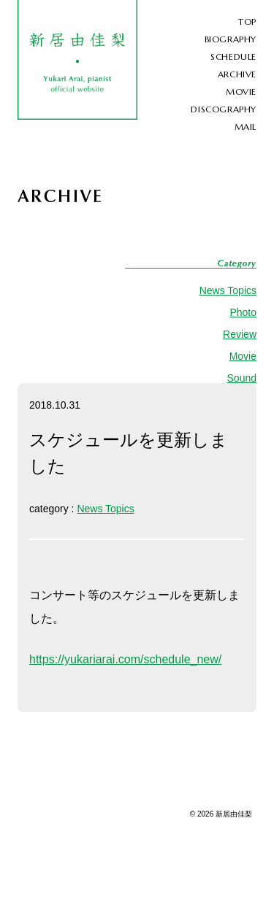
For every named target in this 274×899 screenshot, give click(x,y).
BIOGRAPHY (230, 39)
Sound (241, 378)
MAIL (245, 126)
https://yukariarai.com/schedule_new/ (125, 659)
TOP (247, 21)
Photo (242, 312)
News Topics (227, 290)
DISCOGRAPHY (223, 109)
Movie (242, 356)
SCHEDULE (233, 56)
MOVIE (241, 91)
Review (239, 334)
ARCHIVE (237, 74)
